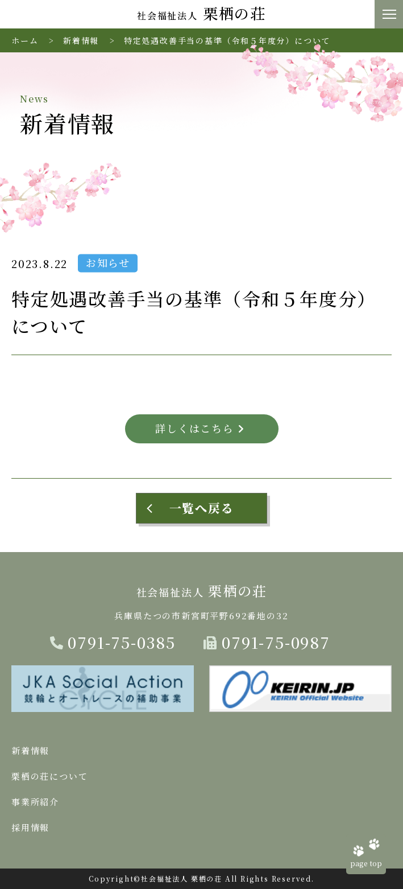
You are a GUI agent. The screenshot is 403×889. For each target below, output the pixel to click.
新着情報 (81, 40)
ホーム (24, 40)
